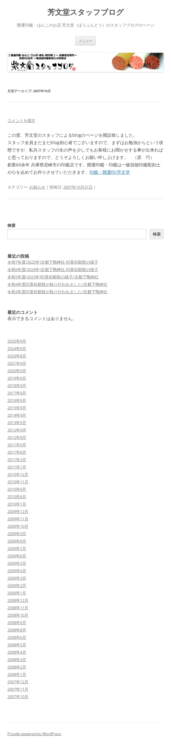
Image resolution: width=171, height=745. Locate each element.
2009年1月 (16, 593)
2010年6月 (16, 496)
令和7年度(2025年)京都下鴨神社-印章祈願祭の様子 (52, 262)
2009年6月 (16, 556)
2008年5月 (16, 644)
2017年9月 (16, 393)
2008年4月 (16, 652)
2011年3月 (16, 459)
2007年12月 (17, 682)
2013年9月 (16, 422)
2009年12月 (17, 511)
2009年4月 (16, 570)
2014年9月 (16, 415)
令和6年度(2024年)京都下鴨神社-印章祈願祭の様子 (52, 269)
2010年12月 (17, 474)
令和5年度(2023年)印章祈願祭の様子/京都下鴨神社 (52, 277)
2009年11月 (17, 519)
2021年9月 (16, 363)
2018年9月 (16, 385)
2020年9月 (16, 370)
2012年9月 (16, 430)
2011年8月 (16, 452)
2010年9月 (16, 489)
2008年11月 (17, 607)
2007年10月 (17, 696)
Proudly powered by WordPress (34, 733)
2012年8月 (16, 437)
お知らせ (37, 187)
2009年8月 (16, 541)
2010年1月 (16, 504)
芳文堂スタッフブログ (86, 12)
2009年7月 (16, 548)
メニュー (85, 40)
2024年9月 (16, 348)
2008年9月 (16, 622)
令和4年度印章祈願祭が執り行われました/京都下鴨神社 (57, 284)
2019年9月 (16, 378)
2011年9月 (16, 444)
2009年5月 (16, 563)
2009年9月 (16, 533)
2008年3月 (16, 659)
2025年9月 (16, 341)
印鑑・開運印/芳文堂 (110, 172)
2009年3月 (16, 578)
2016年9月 (16, 400)
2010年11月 (17, 482)
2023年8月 (16, 356)
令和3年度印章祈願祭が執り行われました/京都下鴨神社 (57, 291)
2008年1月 (16, 674)
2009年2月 (16, 585)
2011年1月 (16, 467)
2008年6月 (16, 637)
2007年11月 (17, 689)
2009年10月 (17, 526)
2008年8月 (16, 630)
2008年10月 (17, 615)
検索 (11, 225)
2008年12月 (17, 600)
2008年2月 (16, 667)
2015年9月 (16, 407)
